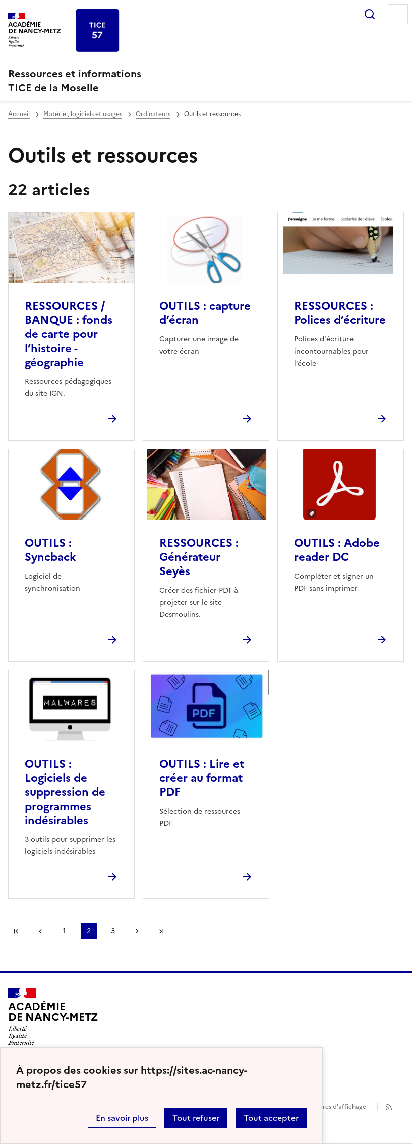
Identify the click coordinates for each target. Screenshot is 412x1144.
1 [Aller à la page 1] (64, 931)
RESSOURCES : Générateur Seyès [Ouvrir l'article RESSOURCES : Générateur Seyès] (199, 557)
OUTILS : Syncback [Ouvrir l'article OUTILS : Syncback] (50, 550)
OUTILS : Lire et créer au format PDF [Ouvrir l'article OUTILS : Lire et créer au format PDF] (201, 778)
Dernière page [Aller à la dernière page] (161, 931)
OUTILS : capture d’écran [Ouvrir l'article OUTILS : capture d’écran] (205, 313)
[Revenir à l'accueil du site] (53, 1016)
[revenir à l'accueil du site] (206, 81)
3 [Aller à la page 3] (113, 931)
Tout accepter (271, 1118)
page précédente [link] (40, 931)
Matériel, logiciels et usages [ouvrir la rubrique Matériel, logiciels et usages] (82, 114)
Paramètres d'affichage (332, 1106)
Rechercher (370, 14)
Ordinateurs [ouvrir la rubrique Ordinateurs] (153, 114)
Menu (398, 14)
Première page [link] (16, 931)
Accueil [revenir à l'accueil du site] (19, 114)
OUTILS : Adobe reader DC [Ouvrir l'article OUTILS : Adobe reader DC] (337, 550)
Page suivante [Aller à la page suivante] (137, 931)
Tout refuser (195, 1118)
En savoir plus (122, 1118)
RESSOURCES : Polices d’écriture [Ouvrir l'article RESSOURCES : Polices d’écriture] (340, 313)
